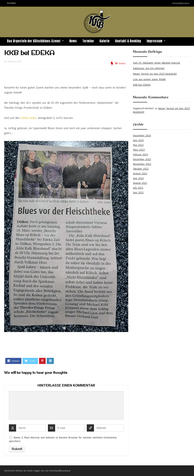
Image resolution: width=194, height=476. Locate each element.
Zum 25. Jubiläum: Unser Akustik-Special (156, 63)
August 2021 (140, 183)
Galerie (104, 41)
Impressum (154, 41)
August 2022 (140, 173)
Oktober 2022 (141, 169)
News (73, 41)
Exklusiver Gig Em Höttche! (148, 68)
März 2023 (139, 150)
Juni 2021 (138, 192)
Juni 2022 (138, 178)
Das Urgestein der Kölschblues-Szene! (34, 41)
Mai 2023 (138, 145)
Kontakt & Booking (128, 41)
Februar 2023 (140, 154)
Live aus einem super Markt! (149, 79)
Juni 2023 (138, 140)
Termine (88, 41)
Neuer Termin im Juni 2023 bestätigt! (155, 74)
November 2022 (142, 164)
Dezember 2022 (142, 159)
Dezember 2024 (142, 135)
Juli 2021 (138, 188)
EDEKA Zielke (28, 118)
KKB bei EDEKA (141, 85)
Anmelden (11, 3)
